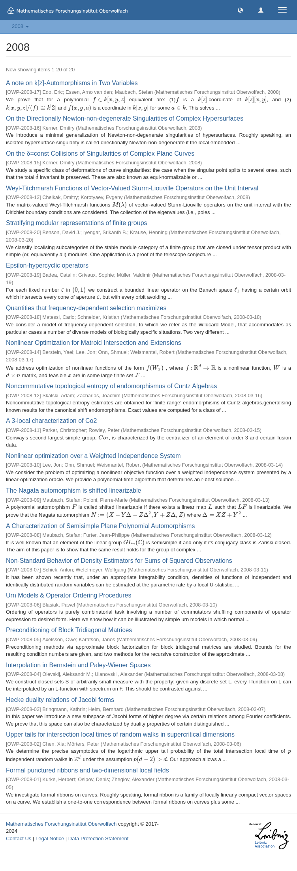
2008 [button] (20, 26)
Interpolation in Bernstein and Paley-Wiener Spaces (78, 665)
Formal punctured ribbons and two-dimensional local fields (87, 770)
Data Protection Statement (98, 838)
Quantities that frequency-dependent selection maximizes (86, 308)
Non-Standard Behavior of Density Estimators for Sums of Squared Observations (119, 560)
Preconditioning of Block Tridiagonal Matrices (69, 630)
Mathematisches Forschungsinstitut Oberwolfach (61, 824)
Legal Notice (50, 838)
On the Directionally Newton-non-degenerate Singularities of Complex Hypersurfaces (124, 118)
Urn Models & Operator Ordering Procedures (68, 595)
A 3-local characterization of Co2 (51, 420)
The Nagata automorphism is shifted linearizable (73, 490)
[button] (240, 9)
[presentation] (108, 99)
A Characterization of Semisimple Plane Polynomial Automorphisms (100, 526)
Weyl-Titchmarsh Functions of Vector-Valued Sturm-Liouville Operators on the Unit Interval (132, 188)
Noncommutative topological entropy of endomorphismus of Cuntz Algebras (111, 386)
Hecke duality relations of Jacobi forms (60, 699)
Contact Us (18, 838)
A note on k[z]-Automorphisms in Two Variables (72, 83)
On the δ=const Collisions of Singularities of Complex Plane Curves (100, 153)
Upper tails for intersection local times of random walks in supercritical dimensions (120, 734)
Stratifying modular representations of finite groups (76, 223)
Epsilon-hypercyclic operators (47, 265)
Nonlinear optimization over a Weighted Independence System (93, 455)
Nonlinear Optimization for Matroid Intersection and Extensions (93, 342)
